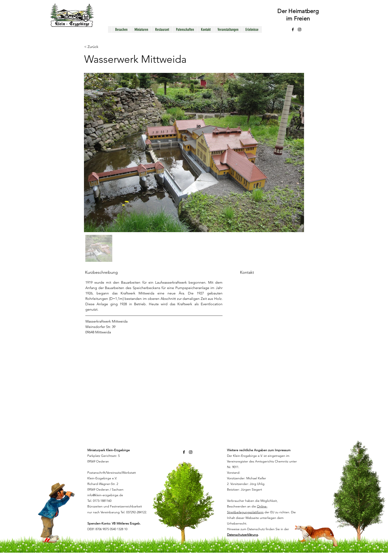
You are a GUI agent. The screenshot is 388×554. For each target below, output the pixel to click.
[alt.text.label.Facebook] (293, 29)
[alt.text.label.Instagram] (299, 29)
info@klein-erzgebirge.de (105, 495)
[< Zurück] (100, 47)
